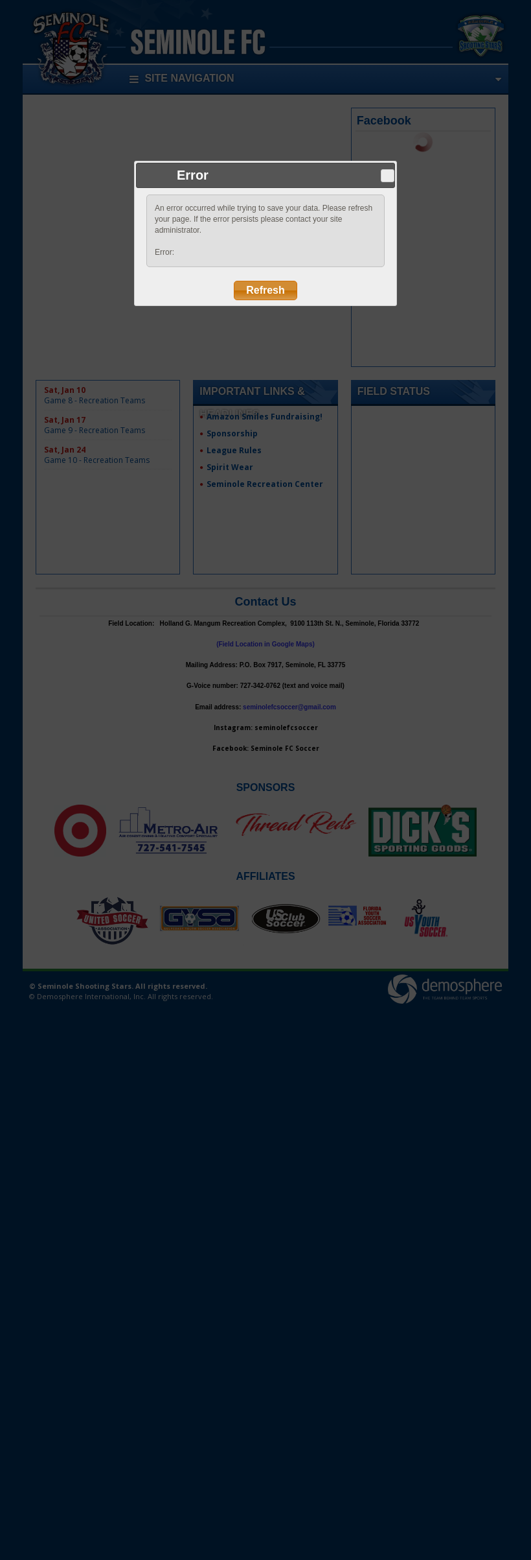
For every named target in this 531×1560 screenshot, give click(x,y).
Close (387, 176)
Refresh (265, 290)
